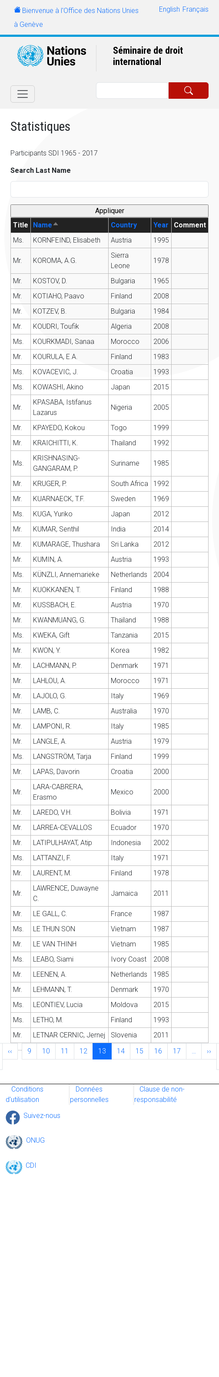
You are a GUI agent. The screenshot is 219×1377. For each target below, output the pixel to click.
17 (179, 1050)
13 (105, 1050)
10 (49, 1050)
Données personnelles (89, 1094)
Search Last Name (40, 170)
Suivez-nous (41, 1115)
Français (195, 9)
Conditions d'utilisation (24, 1094)
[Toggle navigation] (22, 94)
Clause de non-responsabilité (159, 1094)
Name (46, 225)
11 (67, 1050)
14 (123, 1050)
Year (161, 225)
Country (124, 225)
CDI (31, 1165)
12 (86, 1050)
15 (142, 1050)
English (169, 9)
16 (161, 1050)
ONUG (35, 1140)
